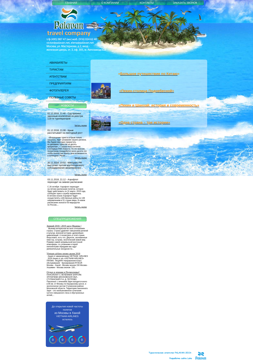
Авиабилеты (56, 62)
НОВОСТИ (67, 105)
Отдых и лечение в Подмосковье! (63, 272)
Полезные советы (61, 97)
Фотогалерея (57, 90)
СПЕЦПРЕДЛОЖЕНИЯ (67, 218)
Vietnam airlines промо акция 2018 (63, 253)
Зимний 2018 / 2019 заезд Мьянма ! (64, 226)
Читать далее (81, 125)
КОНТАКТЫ (147, 2)
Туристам (54, 69)
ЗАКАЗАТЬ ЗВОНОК (185, 2)
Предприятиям (58, 83)
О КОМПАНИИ (110, 2)
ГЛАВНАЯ (71, 2)
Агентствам (56, 76)
